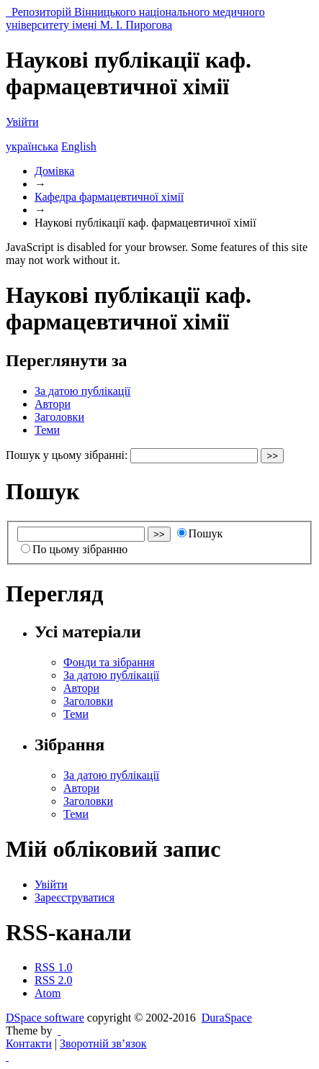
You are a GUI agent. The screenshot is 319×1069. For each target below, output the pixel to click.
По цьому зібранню (74, 549)
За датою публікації (82, 391)
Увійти (22, 122)
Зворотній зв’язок (103, 1043)
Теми (47, 430)
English (78, 146)
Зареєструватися (74, 897)
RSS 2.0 (53, 980)
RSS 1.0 (53, 967)
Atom (47, 993)
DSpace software (45, 1017)
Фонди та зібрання (109, 662)
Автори (53, 404)
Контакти (29, 1043)
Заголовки (59, 417)
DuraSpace (227, 1017)
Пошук (200, 533)
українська (32, 146)
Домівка (54, 171)
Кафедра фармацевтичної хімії (109, 197)
